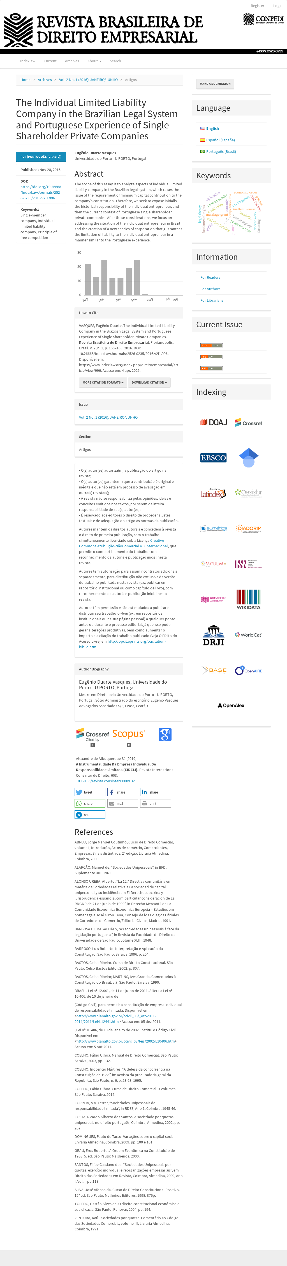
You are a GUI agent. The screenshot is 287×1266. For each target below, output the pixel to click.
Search (115, 60)
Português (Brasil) (221, 151)
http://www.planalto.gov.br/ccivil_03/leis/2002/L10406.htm (126, 1041)
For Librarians (211, 300)
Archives (72, 60)
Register (257, 5)
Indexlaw (27, 60)
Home (25, 79)
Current (50, 60)
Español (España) (220, 139)
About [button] (94, 60)
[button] (90, 792)
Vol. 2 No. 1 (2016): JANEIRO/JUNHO (88, 79)
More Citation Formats (103, 382)
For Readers (210, 277)
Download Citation (149, 382)
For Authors (210, 288)
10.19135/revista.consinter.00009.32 (105, 780)
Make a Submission (215, 84)
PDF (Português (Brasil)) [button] (40, 156)
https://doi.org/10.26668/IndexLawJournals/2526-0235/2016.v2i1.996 (40, 192)
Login (278, 5)
